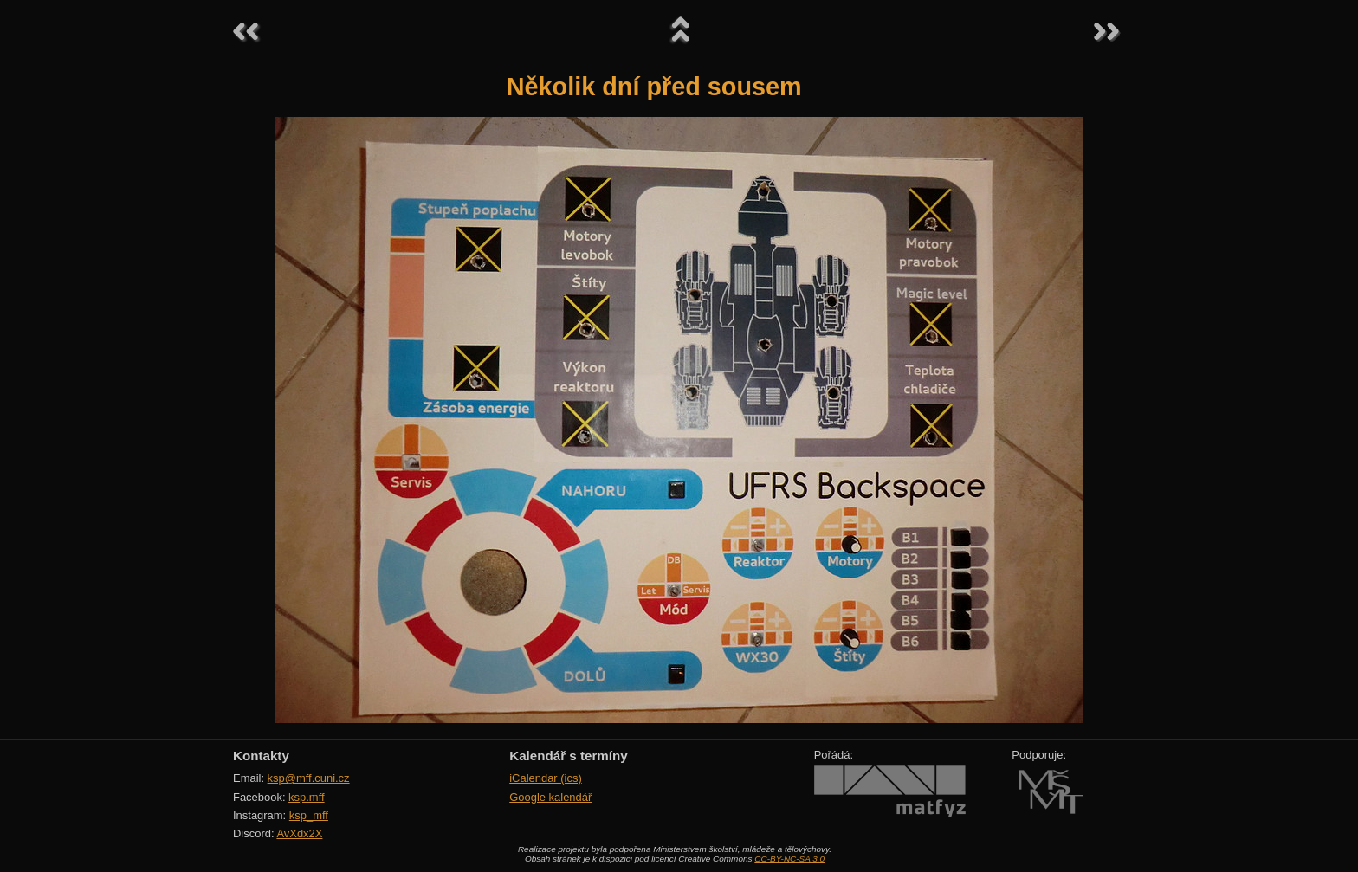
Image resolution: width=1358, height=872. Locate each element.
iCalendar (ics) (545, 778)
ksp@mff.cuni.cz (309, 778)
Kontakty (261, 755)
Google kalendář (550, 797)
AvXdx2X (299, 833)
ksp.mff (306, 797)
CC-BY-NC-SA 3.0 (789, 858)
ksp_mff (308, 815)
